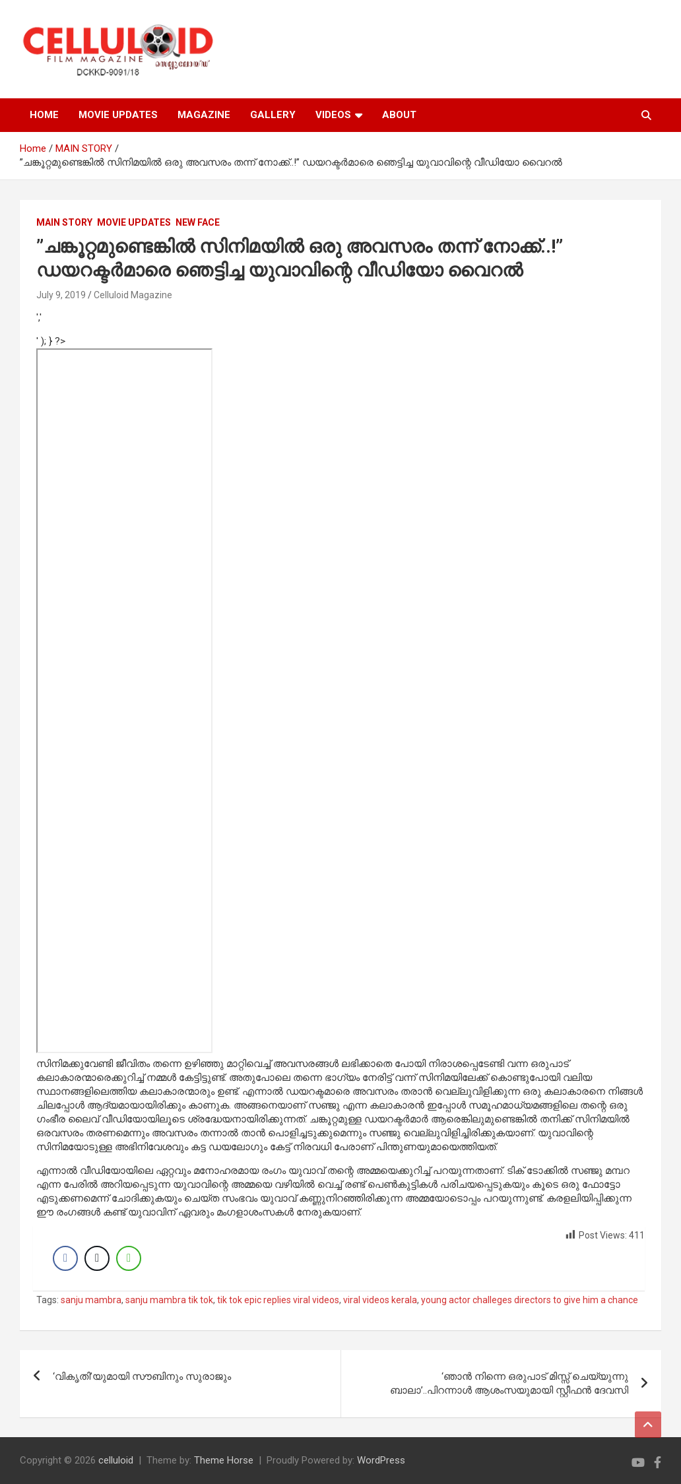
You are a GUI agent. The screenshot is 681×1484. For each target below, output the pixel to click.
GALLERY (273, 115)
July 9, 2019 (61, 295)
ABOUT (399, 115)
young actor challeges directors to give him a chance (529, 1300)
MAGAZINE (204, 115)
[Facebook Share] (65, 1258)
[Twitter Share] (97, 1258)
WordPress (381, 1460)
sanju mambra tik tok (169, 1300)
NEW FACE (198, 222)
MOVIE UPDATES (118, 115)
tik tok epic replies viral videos (278, 1300)
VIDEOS (333, 115)
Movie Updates (134, 222)
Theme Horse (223, 1460)
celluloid (115, 1460)
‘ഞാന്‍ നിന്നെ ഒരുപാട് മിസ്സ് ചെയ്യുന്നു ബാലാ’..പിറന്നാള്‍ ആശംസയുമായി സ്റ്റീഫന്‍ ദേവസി (509, 1383)
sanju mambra (91, 1300)
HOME (44, 115)
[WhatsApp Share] (128, 1258)
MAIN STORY (64, 222)
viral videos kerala (380, 1300)
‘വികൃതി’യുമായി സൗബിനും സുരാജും (142, 1376)
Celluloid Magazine (133, 295)
